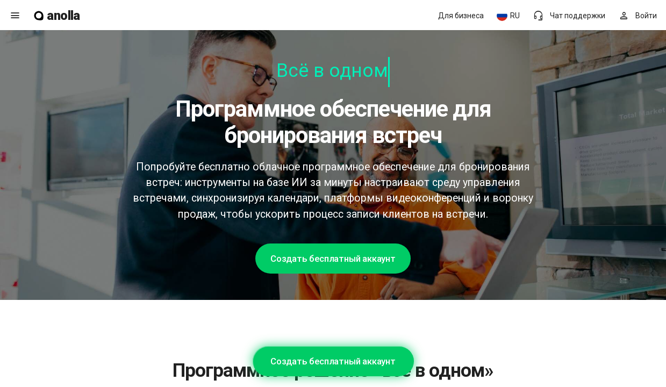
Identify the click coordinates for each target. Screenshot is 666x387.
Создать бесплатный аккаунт (333, 258)
